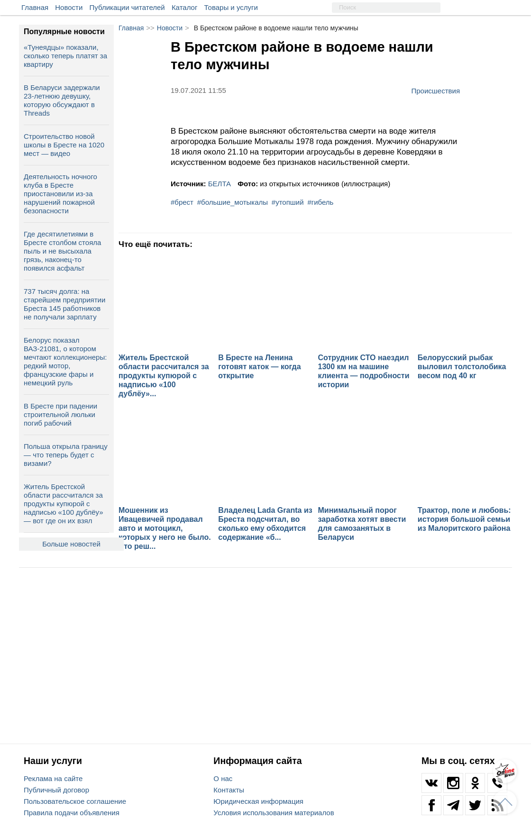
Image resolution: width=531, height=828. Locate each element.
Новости (68, 7)
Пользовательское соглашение (75, 801)
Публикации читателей (127, 7)
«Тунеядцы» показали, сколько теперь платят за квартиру (65, 55)
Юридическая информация (258, 801)
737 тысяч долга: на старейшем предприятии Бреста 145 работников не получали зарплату (64, 304)
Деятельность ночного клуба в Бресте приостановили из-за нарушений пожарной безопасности (60, 194)
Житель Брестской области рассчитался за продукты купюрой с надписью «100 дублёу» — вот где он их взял (63, 503)
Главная (34, 7)
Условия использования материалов (273, 813)
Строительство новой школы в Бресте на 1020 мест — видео (64, 144)
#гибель (320, 202)
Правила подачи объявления (71, 813)
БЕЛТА (219, 184)
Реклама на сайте (53, 778)
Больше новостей (71, 544)
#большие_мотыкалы (232, 202)
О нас (222, 778)
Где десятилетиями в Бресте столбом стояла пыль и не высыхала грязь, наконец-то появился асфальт (62, 251)
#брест (182, 202)
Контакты (228, 790)
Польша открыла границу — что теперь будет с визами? (66, 454)
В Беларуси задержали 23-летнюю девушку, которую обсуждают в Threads (62, 100)
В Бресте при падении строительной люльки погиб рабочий (60, 414)
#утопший (288, 202)
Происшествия (435, 90)
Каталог (185, 7)
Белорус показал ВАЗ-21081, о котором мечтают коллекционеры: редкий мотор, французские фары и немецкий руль (65, 361)
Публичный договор (56, 790)
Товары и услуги (231, 7)
